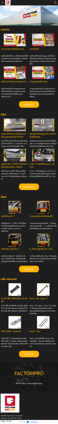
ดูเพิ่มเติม (29, 104)
